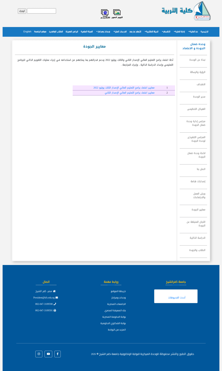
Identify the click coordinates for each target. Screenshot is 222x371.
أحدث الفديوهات (176, 297)
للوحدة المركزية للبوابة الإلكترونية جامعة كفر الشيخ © (125, 353)
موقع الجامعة (40, 32)
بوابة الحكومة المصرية (114, 317)
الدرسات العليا (121, 32)
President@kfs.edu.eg (45, 297)
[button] (57, 354)
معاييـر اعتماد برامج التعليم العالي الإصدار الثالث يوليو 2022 (124, 87)
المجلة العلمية (87, 32)
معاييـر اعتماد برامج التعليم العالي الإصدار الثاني (130, 92)
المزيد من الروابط (117, 329)
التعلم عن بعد (135, 32)
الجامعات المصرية (116, 304)
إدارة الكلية (180, 32)
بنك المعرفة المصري (115, 310)
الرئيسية (204, 32)
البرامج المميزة (72, 32)
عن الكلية (194, 32)
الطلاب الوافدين (56, 32)
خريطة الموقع (118, 291)
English (27, 32)
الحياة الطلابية (152, 32)
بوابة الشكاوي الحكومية (113, 323)
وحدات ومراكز (104, 32)
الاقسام (166, 32)
